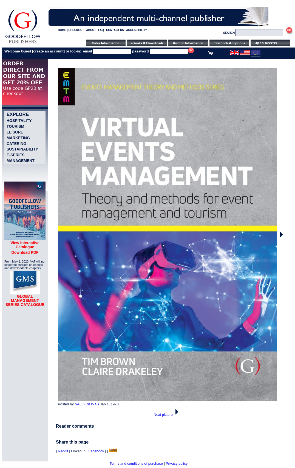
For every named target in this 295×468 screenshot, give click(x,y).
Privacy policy (177, 463)
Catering (16, 143)
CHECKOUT (76, 30)
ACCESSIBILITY (136, 30)
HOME (62, 30)
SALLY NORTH (87, 404)
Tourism (15, 126)
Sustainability (22, 149)
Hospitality (19, 120)
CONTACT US (115, 30)
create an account (48, 51)
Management (21, 160)
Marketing (18, 138)
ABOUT (91, 30)
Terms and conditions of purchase (136, 463)
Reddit (63, 451)
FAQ (101, 30)
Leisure (15, 132)
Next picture (167, 415)
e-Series (15, 155)
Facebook (96, 451)
